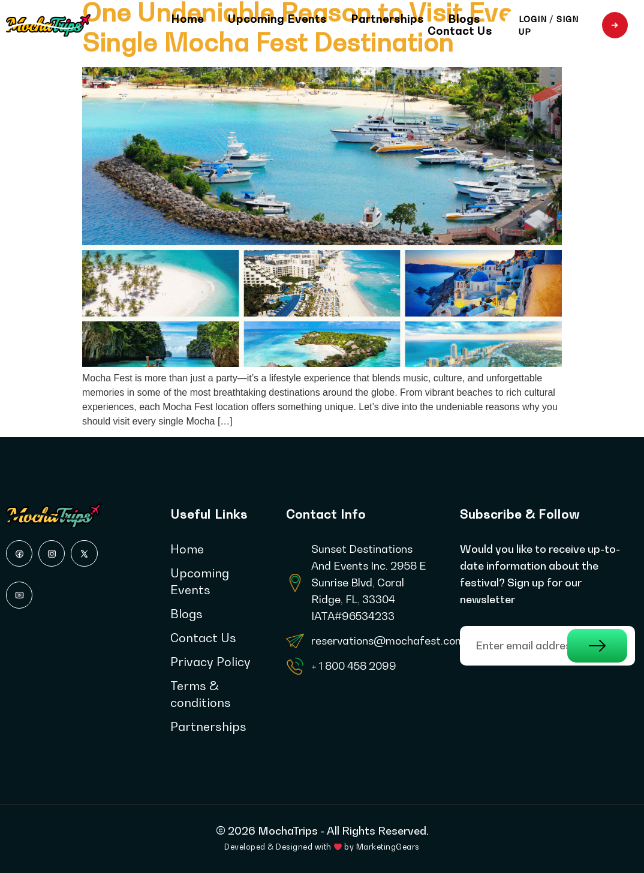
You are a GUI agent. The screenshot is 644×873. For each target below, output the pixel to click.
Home (187, 19)
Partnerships (387, 19)
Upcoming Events (277, 19)
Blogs (464, 19)
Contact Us (460, 31)
